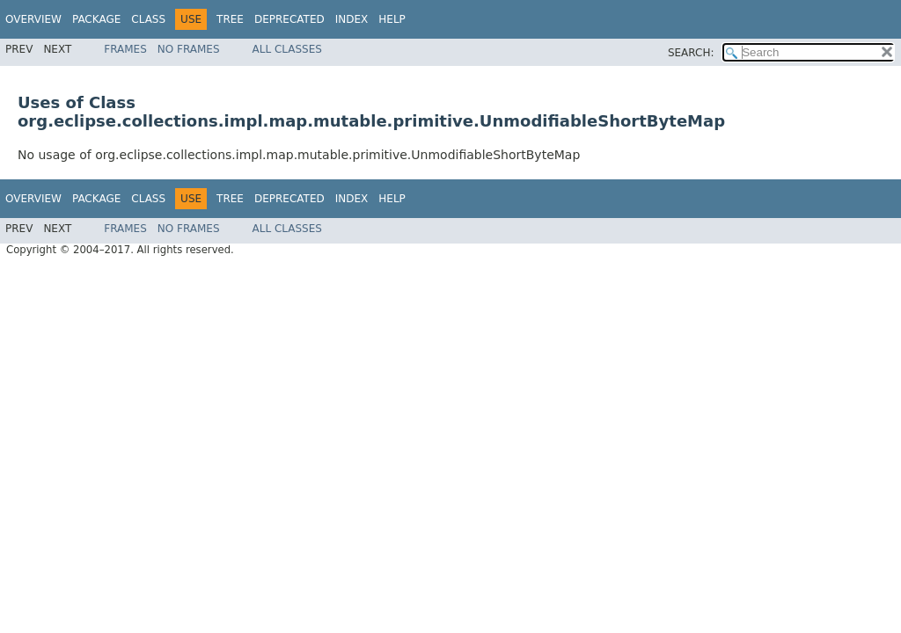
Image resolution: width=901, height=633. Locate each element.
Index (352, 19)
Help (392, 19)
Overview (33, 19)
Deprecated (289, 19)
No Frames (188, 49)
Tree (230, 19)
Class (148, 19)
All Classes (287, 49)
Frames (125, 49)
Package (96, 19)
